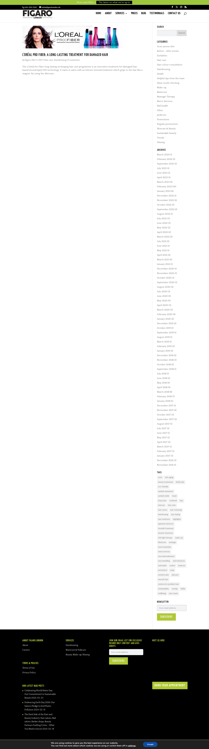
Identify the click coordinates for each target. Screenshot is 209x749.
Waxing (161, 142)
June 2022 (162, 223)
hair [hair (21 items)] (181, 501)
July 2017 (161, 428)
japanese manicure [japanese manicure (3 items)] (165, 524)
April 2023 (162, 177)
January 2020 (164, 319)
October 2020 (164, 278)
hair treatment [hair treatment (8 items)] (164, 519)
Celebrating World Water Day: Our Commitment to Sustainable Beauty (40, 694)
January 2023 (164, 191)
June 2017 (162, 433)
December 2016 (165, 460)
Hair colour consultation (169, 64)
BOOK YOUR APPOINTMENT (170, 685)
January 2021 (163, 264)
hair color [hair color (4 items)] (172, 505)
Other (160, 110)
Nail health (162, 106)
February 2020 (164, 314)
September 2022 (165, 209)
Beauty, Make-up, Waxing (78, 654)
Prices (134, 14)
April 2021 (162, 255)
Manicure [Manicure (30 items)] (162, 542)
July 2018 (161, 373)
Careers (26, 650)
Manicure (162, 92)
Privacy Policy (29, 672)
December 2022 (165, 195)
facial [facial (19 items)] (174, 496)
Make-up (161, 87)
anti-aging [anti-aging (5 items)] (169, 477)
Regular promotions (167, 124)
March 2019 (163, 341)
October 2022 (164, 205)
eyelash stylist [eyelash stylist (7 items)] (163, 496)
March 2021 (163, 259)
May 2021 (162, 250)
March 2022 (163, 236)
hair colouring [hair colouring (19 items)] (176, 510)
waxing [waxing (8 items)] (175, 589)
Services (119, 14)
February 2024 (164, 159)
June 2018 (162, 378)
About (108, 14)
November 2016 (165, 465)
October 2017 (164, 414)
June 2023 (162, 173)
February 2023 (164, 186)
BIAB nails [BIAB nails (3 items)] (180, 482)
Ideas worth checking (168, 83)
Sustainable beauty (166, 133)
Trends (160, 137)
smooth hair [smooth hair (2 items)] (163, 579)
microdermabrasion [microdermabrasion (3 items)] (166, 556)
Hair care (48, 60)
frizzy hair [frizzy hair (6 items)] (162, 501)
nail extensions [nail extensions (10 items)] (179, 561)
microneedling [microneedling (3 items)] (164, 561)
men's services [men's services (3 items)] (164, 552)
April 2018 (162, 387)
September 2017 (165, 419)
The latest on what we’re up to (114, 2)
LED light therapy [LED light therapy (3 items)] (165, 538)
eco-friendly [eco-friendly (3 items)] (163, 487)
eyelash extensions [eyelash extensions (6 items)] (165, 491)
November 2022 (165, 200)
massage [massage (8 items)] (172, 542)
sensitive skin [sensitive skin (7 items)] (163, 575)
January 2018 (163, 401)
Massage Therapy (166, 96)
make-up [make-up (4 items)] (179, 538)
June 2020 (162, 296)
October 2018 (164, 364)
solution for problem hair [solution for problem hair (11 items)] (168, 584)
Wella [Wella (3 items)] (183, 589)
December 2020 (165, 268)
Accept (150, 744)
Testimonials (157, 14)
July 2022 (162, 218)
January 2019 (163, 351)
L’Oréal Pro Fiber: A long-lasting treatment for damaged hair (65, 55)
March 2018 (163, 392)
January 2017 (163, 456)
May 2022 (162, 227)
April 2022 (162, 232)
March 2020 (163, 309)
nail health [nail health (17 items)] (162, 566)
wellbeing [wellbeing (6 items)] (162, 593)
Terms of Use (28, 668)
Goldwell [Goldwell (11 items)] (173, 501)
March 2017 (163, 446)
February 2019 (164, 346)
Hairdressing (60, 60)
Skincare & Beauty (166, 128)
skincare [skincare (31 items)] (175, 575)
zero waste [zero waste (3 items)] (173, 593)
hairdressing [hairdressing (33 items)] (163, 515)
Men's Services (164, 101)
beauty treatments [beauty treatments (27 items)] (165, 482)
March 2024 (163, 154)
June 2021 (162, 246)
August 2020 (163, 287)
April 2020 (162, 305)
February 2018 (164, 396)
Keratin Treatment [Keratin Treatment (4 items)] (165, 533)
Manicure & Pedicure (76, 650)
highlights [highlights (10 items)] (177, 519)
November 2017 (165, 410)
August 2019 (163, 337)
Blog (143, 14)
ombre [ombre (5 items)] (172, 566)
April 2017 (162, 442)
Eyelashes (162, 55)
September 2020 (165, 282)
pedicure (161, 115)
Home (98, 14)
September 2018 (165, 369)
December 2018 (165, 355)
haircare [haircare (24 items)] (161, 505)
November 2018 (165, 360)
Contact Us (174, 14)
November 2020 (165, 273)
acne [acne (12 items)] (160, 477)
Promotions (163, 119)
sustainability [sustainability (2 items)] (163, 589)
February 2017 (164, 451)
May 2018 (162, 382)
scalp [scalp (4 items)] (172, 570)
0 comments (74, 60)
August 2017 (163, 424)
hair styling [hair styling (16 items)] (175, 515)
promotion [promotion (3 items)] (162, 570)
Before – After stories (168, 51)
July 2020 (162, 291)
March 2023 (163, 182)
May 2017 (162, 437)
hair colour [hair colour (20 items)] (162, 510)
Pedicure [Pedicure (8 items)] (181, 566)
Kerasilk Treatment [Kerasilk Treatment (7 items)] (165, 529)
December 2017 (165, 405)
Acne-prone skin (165, 46)
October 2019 (164, 328)
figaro (28, 60)
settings (131, 745)
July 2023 (162, 168)
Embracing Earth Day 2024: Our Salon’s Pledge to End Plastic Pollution (39, 706)
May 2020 (162, 300)
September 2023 (165, 163)
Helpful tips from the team (171, 78)
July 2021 (161, 241)
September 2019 (165, 332)
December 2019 (165, 323)
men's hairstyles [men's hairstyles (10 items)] (164, 547)
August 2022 (163, 214)
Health (160, 74)
